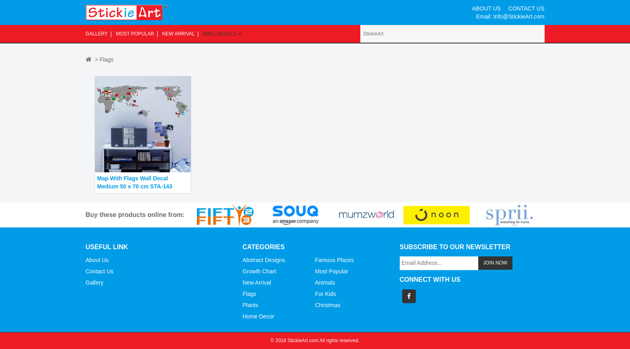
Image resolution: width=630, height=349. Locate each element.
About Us (97, 260)
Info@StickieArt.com (518, 16)
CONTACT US (526, 8)
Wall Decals (222, 34)
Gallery (97, 34)
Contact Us (100, 271)
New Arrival (178, 34)
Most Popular (135, 34)
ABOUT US (486, 8)
